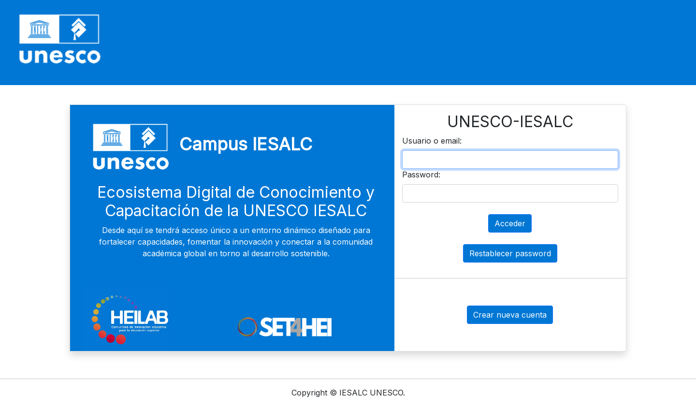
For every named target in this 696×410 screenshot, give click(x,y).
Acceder (509, 223)
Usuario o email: (432, 141)
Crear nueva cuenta (510, 315)
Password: (421, 174)
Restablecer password (510, 253)
